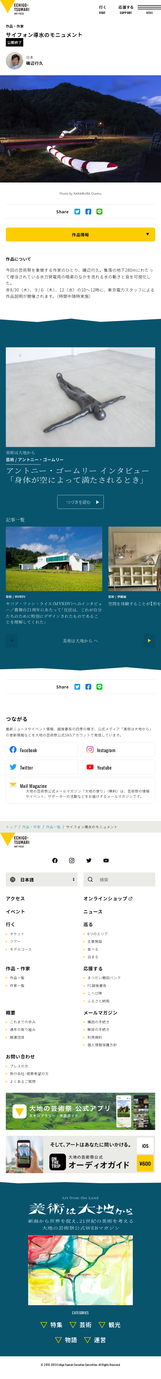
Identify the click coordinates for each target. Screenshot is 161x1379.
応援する (93, 968)
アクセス (15, 898)
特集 (57, 1324)
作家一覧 (17, 985)
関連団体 (17, 1037)
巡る (88, 924)
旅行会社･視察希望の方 (29, 1073)
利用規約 (94, 1037)
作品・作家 (15, 26)
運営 (100, 1339)
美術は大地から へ (80, 640)
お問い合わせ (20, 1056)
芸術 (86, 1324)
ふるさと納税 (98, 1000)
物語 (71, 1339)
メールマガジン (100, 1012)
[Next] (149, 641)
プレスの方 (19, 1065)
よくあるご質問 (23, 1081)
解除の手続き (98, 1029)
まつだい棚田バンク (104, 977)
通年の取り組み (23, 1029)
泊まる (93, 956)
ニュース (93, 911)
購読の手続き (98, 1021)
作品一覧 (53, 827)
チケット (17, 933)
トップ (11, 827)
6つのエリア (97, 933)
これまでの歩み (23, 1021)
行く (11, 924)
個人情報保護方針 (102, 1044)
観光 (115, 1324)
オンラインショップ (105, 898)
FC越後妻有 (97, 985)
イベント (15, 911)
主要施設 (94, 941)
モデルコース (21, 949)
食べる (93, 949)
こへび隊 (94, 992)
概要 (11, 1012)
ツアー (15, 941)
